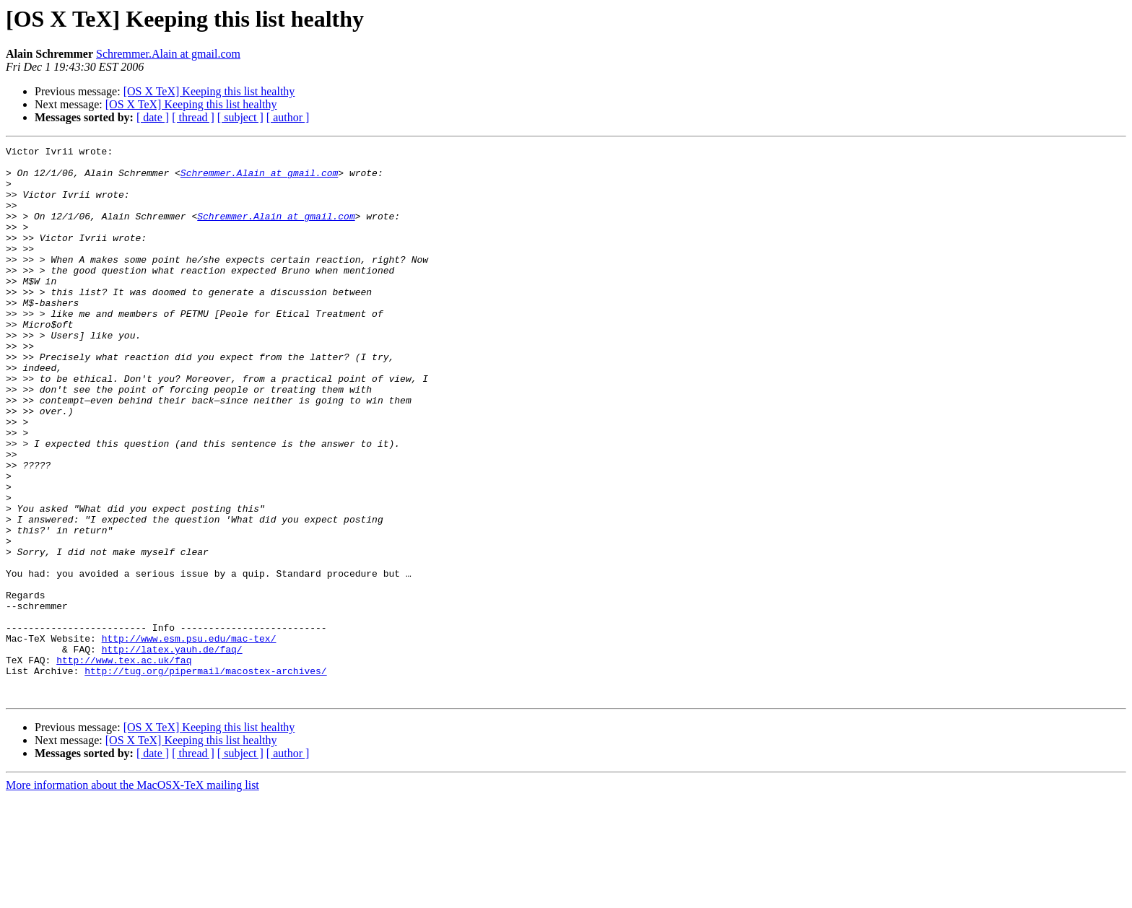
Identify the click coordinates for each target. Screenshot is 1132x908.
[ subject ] (240, 117)
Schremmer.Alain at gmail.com (168, 54)
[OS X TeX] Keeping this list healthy (209, 91)
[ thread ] (193, 117)
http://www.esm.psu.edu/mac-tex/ (189, 737)
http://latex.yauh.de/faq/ (172, 750)
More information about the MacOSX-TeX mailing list (132, 895)
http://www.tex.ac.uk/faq (123, 763)
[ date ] (152, 117)
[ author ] (288, 117)
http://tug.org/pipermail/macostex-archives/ (205, 776)
